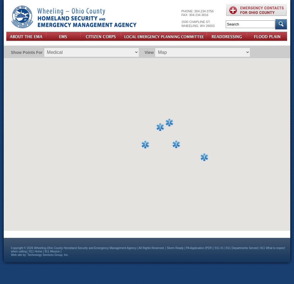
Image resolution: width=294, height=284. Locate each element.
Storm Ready (175, 248)
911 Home (35, 251)
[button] (169, 122)
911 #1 (219, 248)
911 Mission (52, 251)
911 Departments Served (242, 248)
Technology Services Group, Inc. (47, 254)
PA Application (195, 248)
